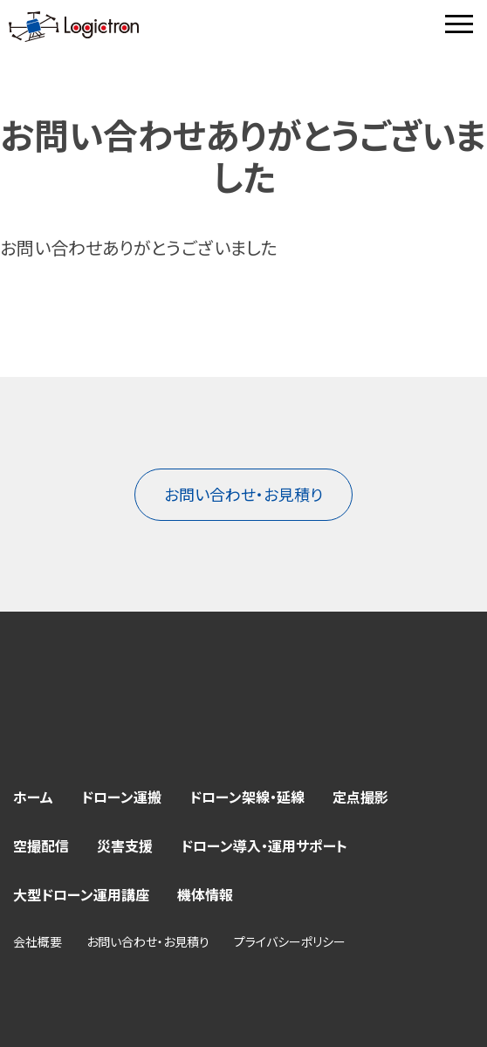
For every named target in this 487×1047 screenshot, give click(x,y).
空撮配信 (41, 845)
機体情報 (205, 894)
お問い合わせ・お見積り (243, 493)
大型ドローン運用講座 (81, 894)
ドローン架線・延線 (247, 796)
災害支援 (125, 845)
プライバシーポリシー (290, 941)
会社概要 (37, 941)
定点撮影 (360, 796)
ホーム (33, 796)
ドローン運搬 (121, 796)
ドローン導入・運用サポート (264, 845)
